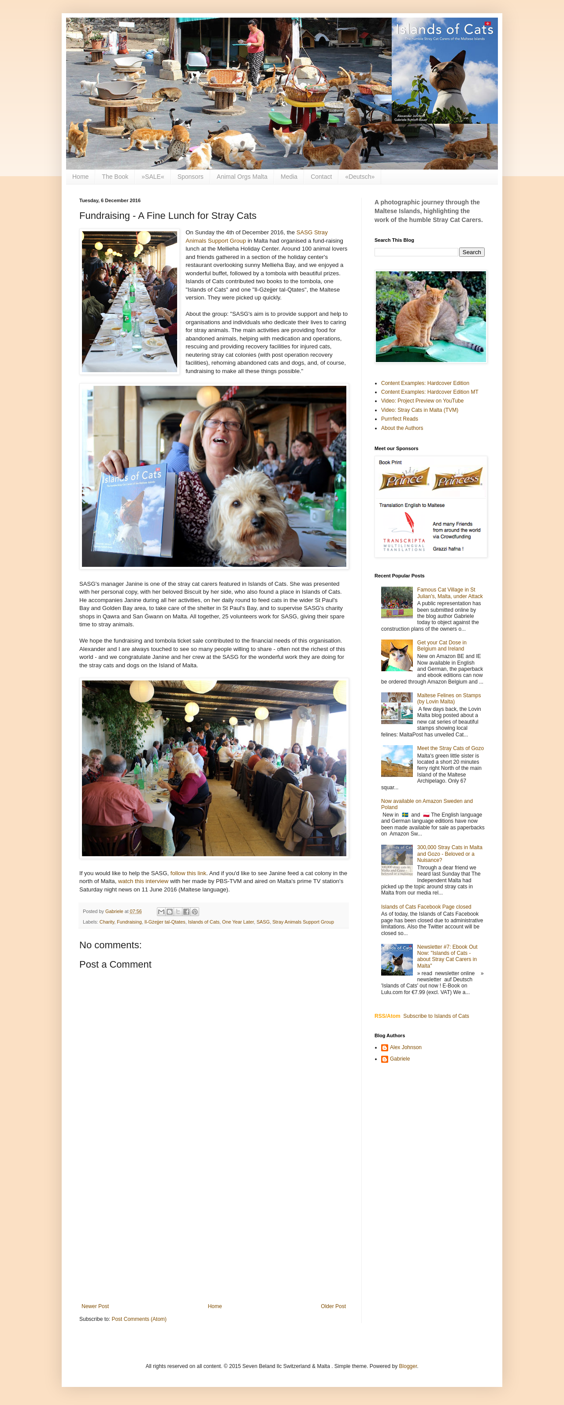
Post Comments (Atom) (139, 1319)
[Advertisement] (213, 1230)
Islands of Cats (203, 921)
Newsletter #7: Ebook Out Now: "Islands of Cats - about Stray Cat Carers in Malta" (447, 956)
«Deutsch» (360, 176)
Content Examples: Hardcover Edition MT (430, 392)
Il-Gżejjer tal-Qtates (165, 921)
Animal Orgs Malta (242, 176)
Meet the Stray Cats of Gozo (450, 748)
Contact (321, 176)
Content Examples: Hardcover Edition (425, 383)
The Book (115, 176)
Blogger (408, 1366)
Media (289, 176)
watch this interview (143, 881)
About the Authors (402, 428)
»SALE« (152, 176)
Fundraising (129, 921)
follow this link (188, 873)
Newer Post (95, 1306)
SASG (263, 921)
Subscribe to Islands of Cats (436, 1016)
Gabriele (400, 1059)
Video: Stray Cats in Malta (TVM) (419, 410)
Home (80, 176)
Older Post (333, 1306)
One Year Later (238, 921)
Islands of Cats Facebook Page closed (426, 907)
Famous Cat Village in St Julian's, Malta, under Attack (450, 593)
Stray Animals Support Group (303, 921)
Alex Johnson (406, 1047)
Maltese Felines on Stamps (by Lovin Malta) (449, 698)
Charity (107, 921)
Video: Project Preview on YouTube (422, 401)
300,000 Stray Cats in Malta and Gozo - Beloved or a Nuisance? (449, 853)
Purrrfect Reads (399, 419)
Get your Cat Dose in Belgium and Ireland (442, 646)
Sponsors (191, 176)
